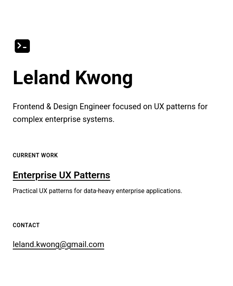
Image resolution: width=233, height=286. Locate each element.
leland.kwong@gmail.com (58, 244)
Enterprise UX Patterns (61, 175)
